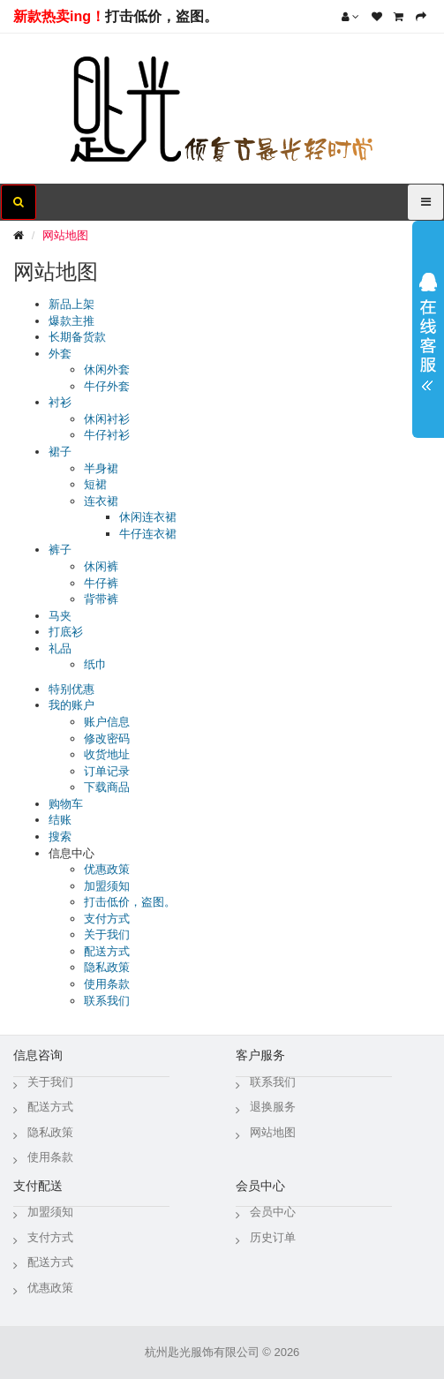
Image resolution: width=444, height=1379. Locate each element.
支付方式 (107, 918)
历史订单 (273, 1237)
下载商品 (107, 787)
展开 (428, 325)
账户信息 (107, 721)
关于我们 (107, 934)
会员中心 (273, 1211)
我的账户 (71, 705)
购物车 (66, 803)
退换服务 (273, 1106)
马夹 (60, 615)
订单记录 (107, 771)
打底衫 (66, 631)
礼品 (60, 648)
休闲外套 (107, 369)
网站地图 (65, 235)
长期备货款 (77, 336)
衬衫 (60, 402)
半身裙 (101, 468)
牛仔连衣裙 (148, 533)
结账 (60, 819)
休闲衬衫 (107, 419)
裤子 (60, 549)
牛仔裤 (101, 583)
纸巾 (95, 664)
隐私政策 (107, 967)
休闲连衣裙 (148, 517)
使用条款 (107, 984)
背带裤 (101, 599)
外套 (60, 353)
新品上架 (71, 304)
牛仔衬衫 (107, 434)
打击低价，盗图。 (161, 16)
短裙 (95, 484)
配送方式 (107, 951)
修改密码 (107, 738)
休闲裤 (101, 566)
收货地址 (107, 754)
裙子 (60, 451)
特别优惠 (71, 689)
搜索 (60, 836)
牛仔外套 (107, 386)
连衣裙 (101, 501)
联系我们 (107, 1000)
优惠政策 (107, 869)
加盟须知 (107, 886)
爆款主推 (71, 321)
